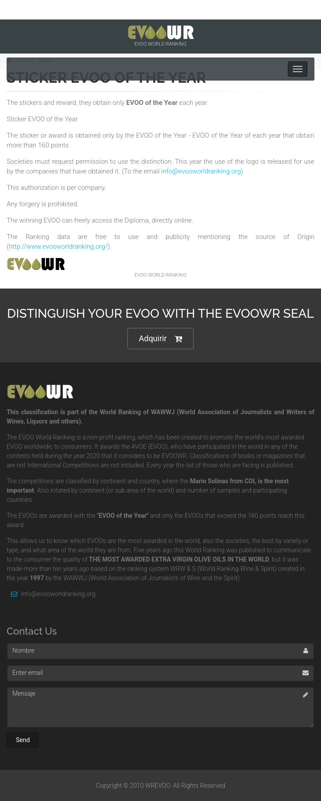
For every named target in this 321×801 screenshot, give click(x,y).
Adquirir (160, 338)
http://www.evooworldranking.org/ (58, 246)
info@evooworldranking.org (201, 171)
